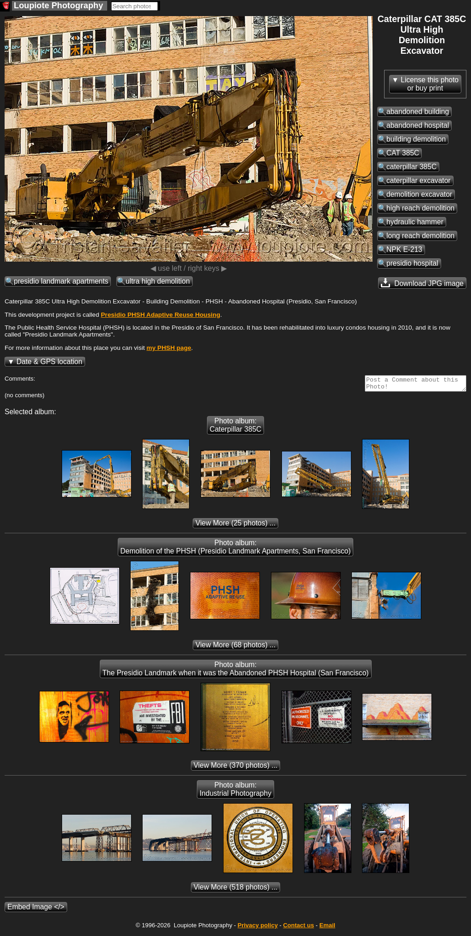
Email (327, 928)
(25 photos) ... (235, 526)
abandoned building (417, 111)
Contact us (298, 928)
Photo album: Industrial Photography (235, 792)
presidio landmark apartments (61, 281)
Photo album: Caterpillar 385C (236, 428)
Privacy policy (257, 928)
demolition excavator (419, 194)
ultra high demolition (158, 281)
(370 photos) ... (236, 768)
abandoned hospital (417, 125)
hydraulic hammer (414, 222)
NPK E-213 (404, 249)
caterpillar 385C (411, 167)
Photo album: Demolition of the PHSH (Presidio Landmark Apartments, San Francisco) (236, 550)
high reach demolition (420, 208)
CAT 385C (402, 153)
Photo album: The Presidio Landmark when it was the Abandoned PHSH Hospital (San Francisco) (236, 671)
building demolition (416, 139)
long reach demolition (420, 236)
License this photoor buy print (430, 84)
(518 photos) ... (236, 890)
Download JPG (422, 282)
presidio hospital (412, 263)
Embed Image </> (35, 909)
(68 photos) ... (235, 647)
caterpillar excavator (418, 180)
